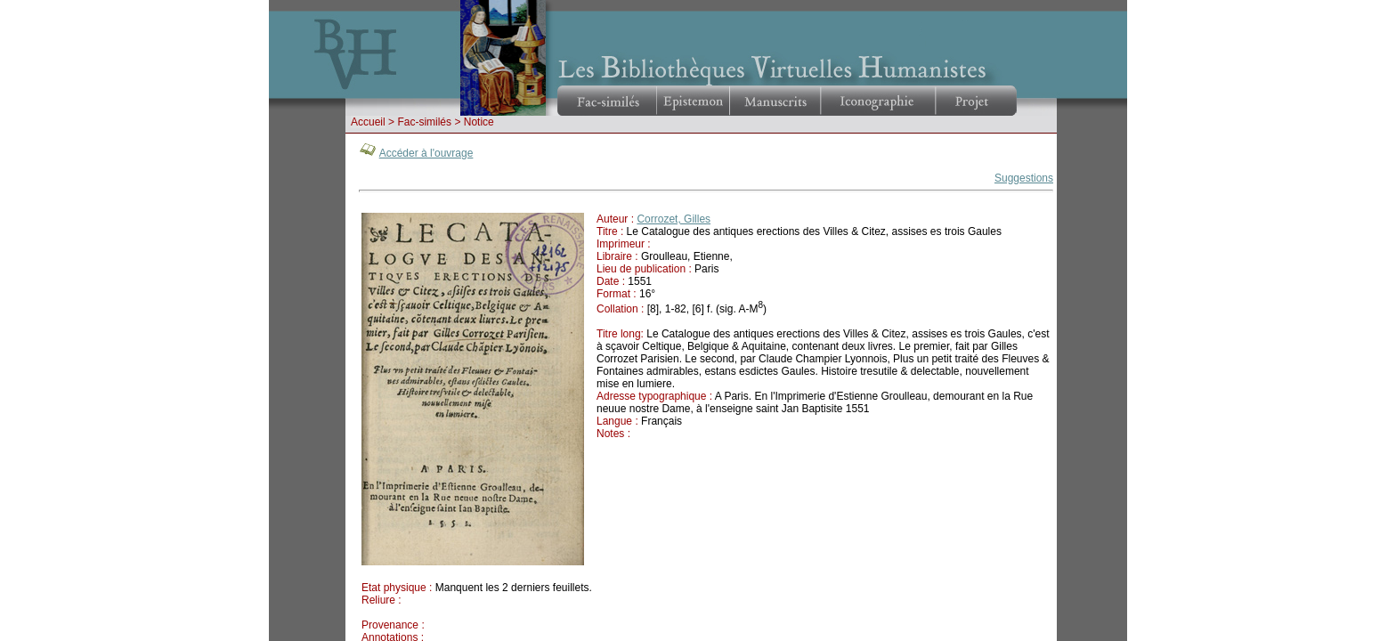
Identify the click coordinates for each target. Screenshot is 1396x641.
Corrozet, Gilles (673, 219)
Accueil (368, 122)
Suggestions (1023, 178)
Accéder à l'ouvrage (426, 153)
